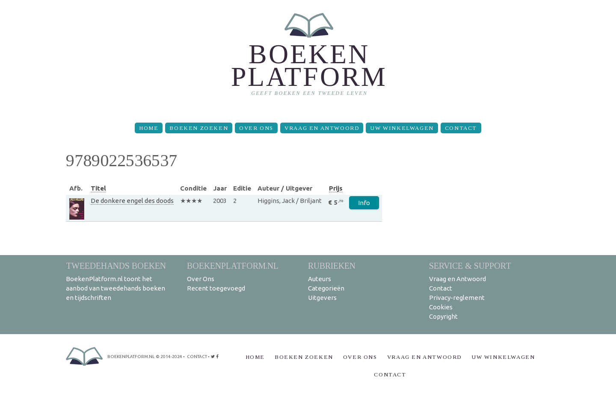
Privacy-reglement (457, 297)
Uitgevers (322, 297)
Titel (98, 188)
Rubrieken (331, 265)
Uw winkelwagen (401, 128)
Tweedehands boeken (116, 265)
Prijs (336, 188)
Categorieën (326, 288)
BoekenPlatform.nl (232, 265)
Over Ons (256, 128)
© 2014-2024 (169, 356)
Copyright (443, 316)
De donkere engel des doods (132, 200)
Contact (461, 128)
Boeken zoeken (198, 128)
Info (364, 202)
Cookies (441, 307)
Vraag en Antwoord (321, 128)
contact (197, 356)
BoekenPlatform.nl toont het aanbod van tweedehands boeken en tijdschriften (115, 288)
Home (148, 128)
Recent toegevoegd (216, 288)
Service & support (470, 265)
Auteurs (319, 278)
